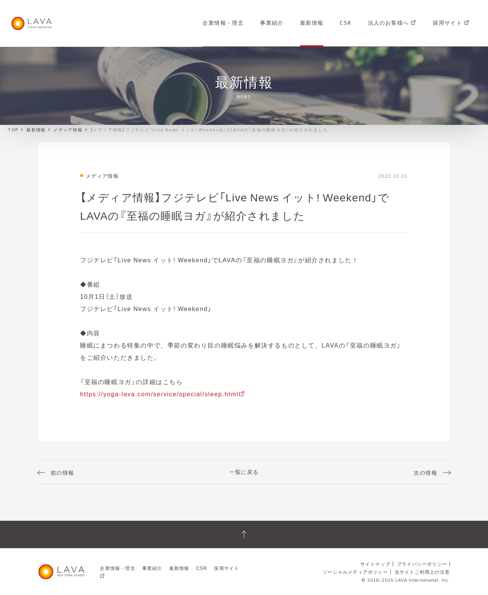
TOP (13, 129)
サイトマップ (375, 563)
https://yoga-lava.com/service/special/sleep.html (159, 393)
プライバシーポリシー (422, 563)
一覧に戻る (244, 471)
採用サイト (451, 22)
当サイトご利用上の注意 (422, 571)
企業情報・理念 (223, 22)
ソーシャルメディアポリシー (355, 571)
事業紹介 (272, 22)
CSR (345, 22)
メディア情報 (68, 129)
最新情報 (312, 22)
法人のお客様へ (392, 22)
